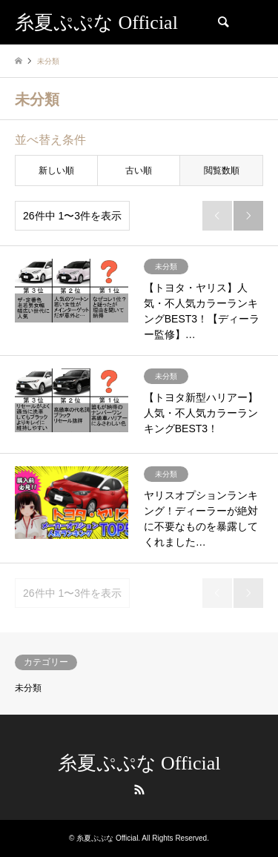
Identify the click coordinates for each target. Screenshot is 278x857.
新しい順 (56, 170)
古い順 (138, 170)
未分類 (28, 688)
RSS (139, 789)
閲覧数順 (221, 170)
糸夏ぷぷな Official (139, 763)
